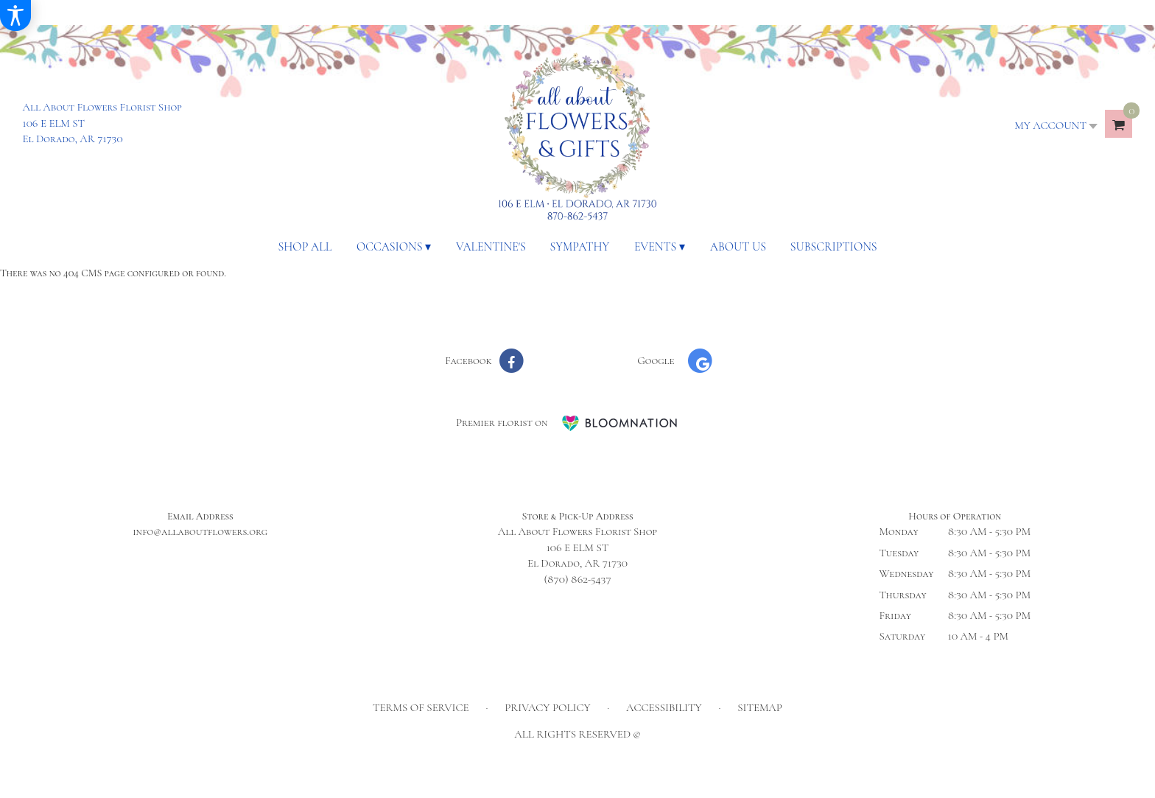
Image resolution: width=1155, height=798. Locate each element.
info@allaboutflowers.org (200, 531)
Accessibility (664, 707)
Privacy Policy (547, 707)
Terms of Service (421, 707)
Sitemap (759, 707)
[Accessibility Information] (15, 15)
